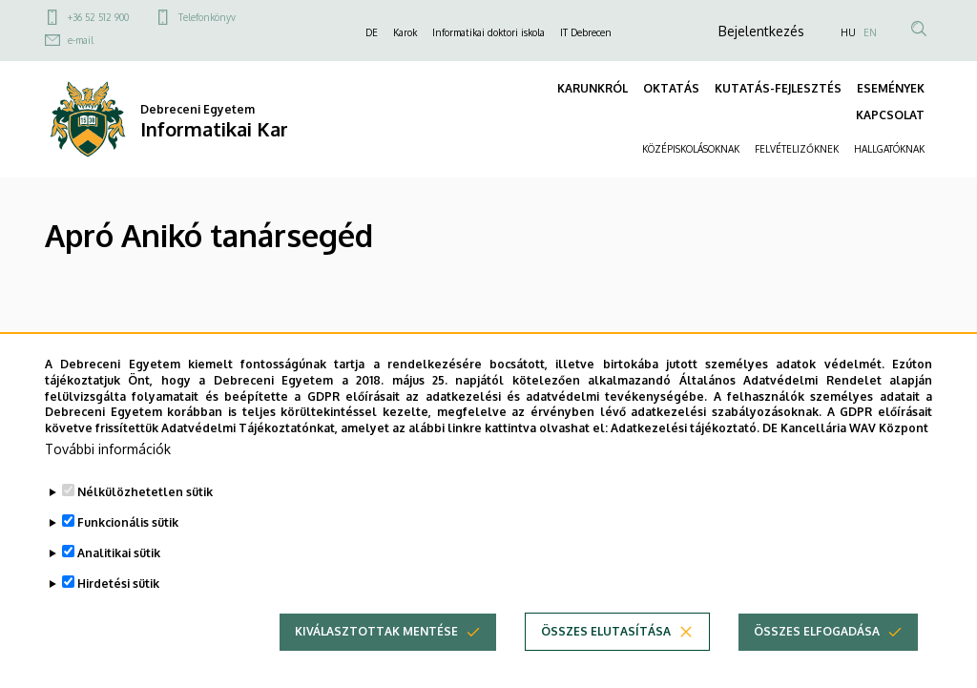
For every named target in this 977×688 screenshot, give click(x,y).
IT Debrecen (586, 32)
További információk (108, 449)
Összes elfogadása (817, 631)
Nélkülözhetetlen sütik (145, 492)
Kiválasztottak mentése (376, 631)
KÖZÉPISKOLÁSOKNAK (690, 149)
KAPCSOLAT (890, 115)
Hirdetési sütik (118, 583)
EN (870, 32)
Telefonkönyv (207, 17)
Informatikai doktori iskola (488, 32)
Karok (405, 32)
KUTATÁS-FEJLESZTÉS (778, 88)
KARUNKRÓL (592, 88)
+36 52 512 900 (98, 17)
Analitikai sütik (118, 553)
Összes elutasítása (606, 631)
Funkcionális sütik (127, 522)
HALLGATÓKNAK (889, 149)
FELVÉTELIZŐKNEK (797, 149)
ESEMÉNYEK (891, 88)
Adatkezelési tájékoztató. (685, 428)
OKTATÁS (671, 88)
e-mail (81, 40)
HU (848, 32)
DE (371, 32)
